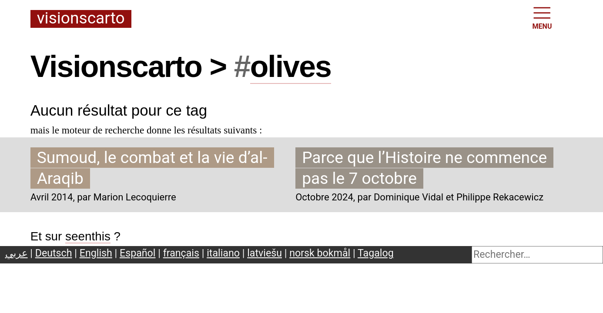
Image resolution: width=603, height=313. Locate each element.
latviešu (264, 253)
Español (138, 253)
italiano (223, 253)
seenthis (88, 236)
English (96, 253)
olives (290, 66)
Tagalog (376, 253)
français (181, 253)
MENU (542, 17)
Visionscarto (81, 18)
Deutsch (53, 253)
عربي (16, 253)
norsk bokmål (319, 253)
